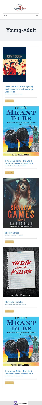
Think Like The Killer (14, 302)
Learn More (9, 101)
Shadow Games (12, 233)
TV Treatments (19, 235)
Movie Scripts (8, 94)
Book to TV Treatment (10, 235)
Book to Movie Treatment (20, 165)
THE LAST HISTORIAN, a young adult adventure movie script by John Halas (19, 89)
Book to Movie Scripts (17, 94)
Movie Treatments (9, 165)
